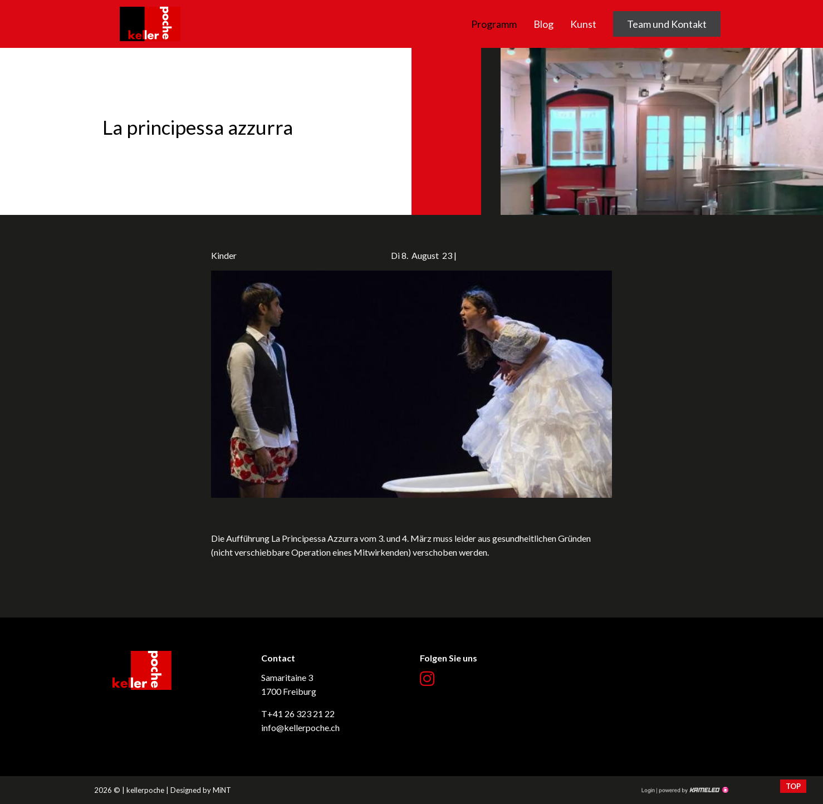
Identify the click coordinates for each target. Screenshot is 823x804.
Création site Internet (693, 790)
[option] (411, 131)
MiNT (222, 790)
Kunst (583, 24)
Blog (543, 24)
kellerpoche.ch (150, 7)
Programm (494, 24)
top (793, 786)
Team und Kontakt (667, 24)
